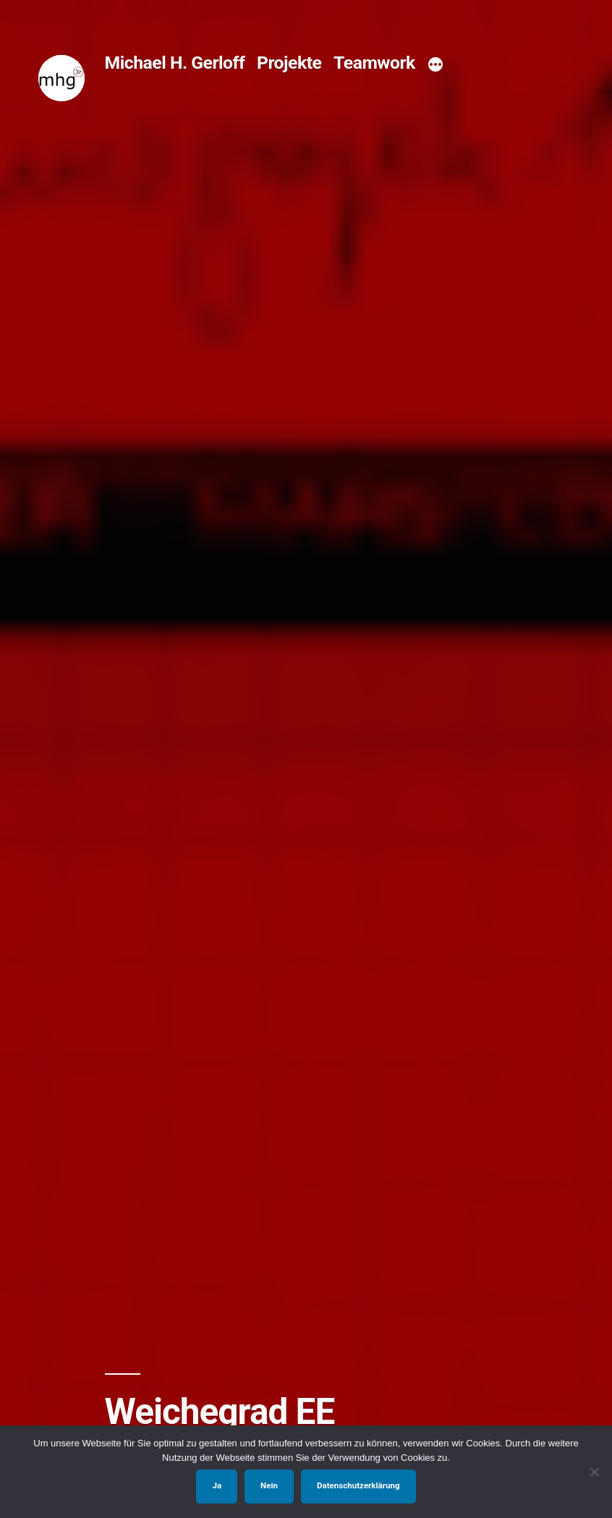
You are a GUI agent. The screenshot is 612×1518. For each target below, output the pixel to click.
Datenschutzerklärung (358, 1485)
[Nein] (594, 1471)
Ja (216, 1485)
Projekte (289, 62)
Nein (269, 1485)
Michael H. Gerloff (175, 62)
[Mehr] (435, 65)
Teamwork (374, 62)
